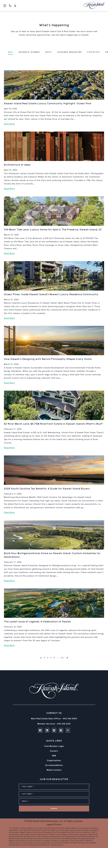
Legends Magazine (69, 52)
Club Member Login (54, 746)
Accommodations (54, 765)
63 (62, 658)
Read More (9, 124)
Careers (54, 751)
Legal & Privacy (54, 824)
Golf (48, 52)
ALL (10, 52)
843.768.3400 (70, 719)
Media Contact (54, 770)
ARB (54, 756)
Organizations (54, 761)
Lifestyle (93, 52)
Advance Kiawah (29, 52)
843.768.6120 (64, 724)
